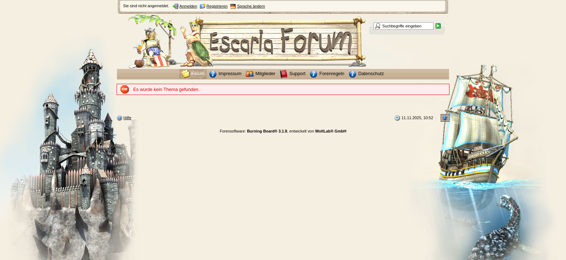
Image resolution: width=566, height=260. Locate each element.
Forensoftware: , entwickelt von (283, 131)
